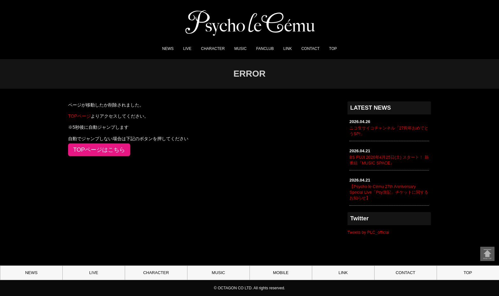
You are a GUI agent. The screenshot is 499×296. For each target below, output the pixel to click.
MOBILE (281, 272)
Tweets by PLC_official (368, 232)
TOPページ (79, 116)
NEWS (168, 48)
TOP (333, 48)
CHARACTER (213, 48)
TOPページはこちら (99, 150)
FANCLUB (265, 48)
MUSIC (240, 48)
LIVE (187, 48)
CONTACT (310, 48)
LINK (287, 48)
